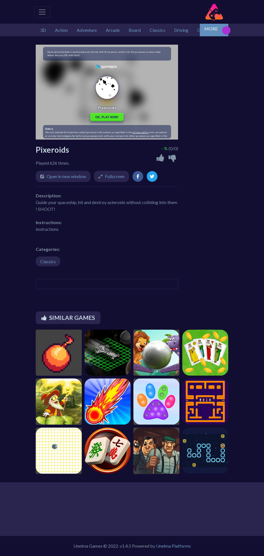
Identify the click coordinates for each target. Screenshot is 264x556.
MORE (211, 28)
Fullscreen (114, 176)
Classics (48, 261)
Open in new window (66, 176)
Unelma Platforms (173, 545)
